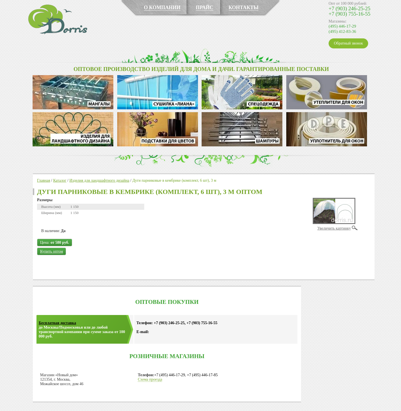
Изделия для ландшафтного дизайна (99, 180)
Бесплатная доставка (57, 323)
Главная (43, 180)
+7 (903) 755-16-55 (349, 14)
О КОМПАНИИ (162, 7)
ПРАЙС (204, 7)
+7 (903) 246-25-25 (349, 8)
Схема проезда (150, 379)
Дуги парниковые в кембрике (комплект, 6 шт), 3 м (174, 180)
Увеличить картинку (334, 228)
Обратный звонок (348, 43)
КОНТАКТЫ (243, 7)
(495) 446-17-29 (342, 26)
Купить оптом (51, 251)
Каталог (59, 180)
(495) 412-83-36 (342, 31)
